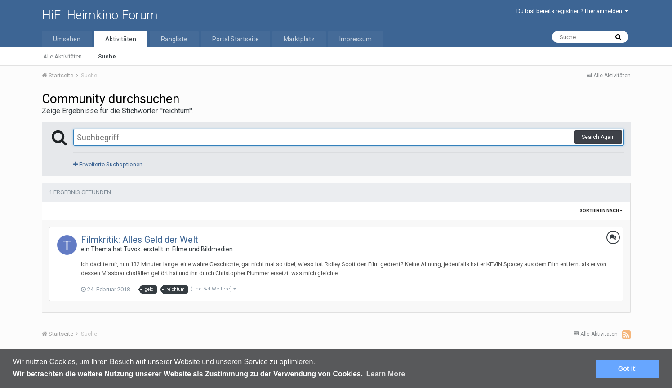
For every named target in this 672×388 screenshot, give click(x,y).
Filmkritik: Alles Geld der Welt (139, 239)
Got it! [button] (627, 368)
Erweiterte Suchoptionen (107, 164)
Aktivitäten (120, 39)
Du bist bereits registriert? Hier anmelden (572, 11)
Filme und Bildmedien (202, 249)
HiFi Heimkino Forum (100, 15)
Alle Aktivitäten (62, 56)
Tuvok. (133, 249)
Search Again (598, 137)
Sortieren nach (601, 210)
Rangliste (174, 39)
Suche (107, 56)
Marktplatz (299, 39)
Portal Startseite (235, 39)
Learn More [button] (385, 374)
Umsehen (66, 39)
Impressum (355, 39)
